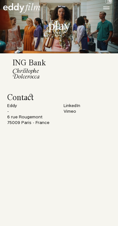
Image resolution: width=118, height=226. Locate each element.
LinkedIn (72, 106)
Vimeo (70, 112)
